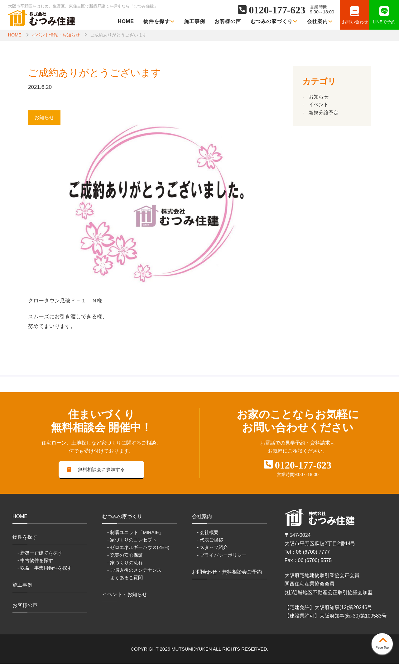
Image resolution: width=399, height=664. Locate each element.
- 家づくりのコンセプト (132, 540)
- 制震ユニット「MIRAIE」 (135, 532)
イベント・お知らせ (124, 594)
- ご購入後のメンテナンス (134, 570)
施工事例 (194, 21)
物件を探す (159, 21)
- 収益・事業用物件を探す (44, 568)
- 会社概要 (208, 532)
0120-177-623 (277, 10)
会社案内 (320, 21)
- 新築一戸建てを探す (39, 553)
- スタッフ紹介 (212, 548)
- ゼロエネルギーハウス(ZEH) (138, 548)
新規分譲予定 (324, 112)
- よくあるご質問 (125, 577)
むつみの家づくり (274, 21)
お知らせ (319, 96)
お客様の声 (227, 21)
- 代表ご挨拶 (210, 540)
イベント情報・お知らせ (56, 34)
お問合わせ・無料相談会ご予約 (227, 572)
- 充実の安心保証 (125, 555)
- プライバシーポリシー (222, 555)
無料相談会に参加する (96, 469)
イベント (319, 104)
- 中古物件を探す (35, 560)
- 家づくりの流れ (125, 562)
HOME (126, 21)
